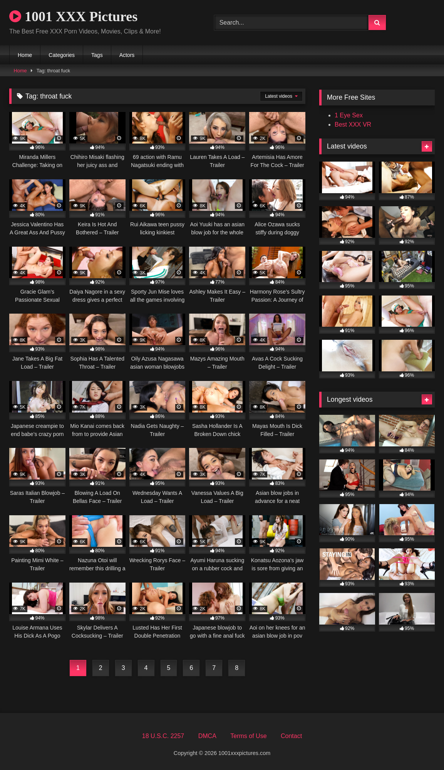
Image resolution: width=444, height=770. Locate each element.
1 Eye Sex (349, 115)
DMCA (207, 736)
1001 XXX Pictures (73, 16)
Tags (97, 55)
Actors (127, 55)
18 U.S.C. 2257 (163, 736)
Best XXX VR (353, 124)
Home (25, 55)
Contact (291, 736)
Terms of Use (248, 736)
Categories (62, 55)
